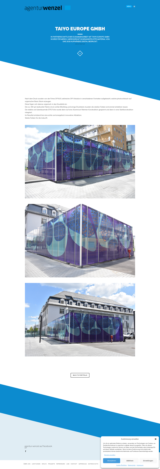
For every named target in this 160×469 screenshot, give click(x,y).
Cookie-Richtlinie (121, 465)
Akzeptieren (111, 461)
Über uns (27, 464)
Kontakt (74, 464)
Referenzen (60, 464)
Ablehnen (129, 461)
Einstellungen (148, 461)
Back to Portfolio (80, 375)
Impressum (140, 465)
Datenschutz (132, 465)
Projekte (51, 464)
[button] (155, 439)
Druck (44, 464)
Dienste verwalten (109, 455)
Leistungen (36, 464)
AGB (67, 464)
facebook (26, 451)
